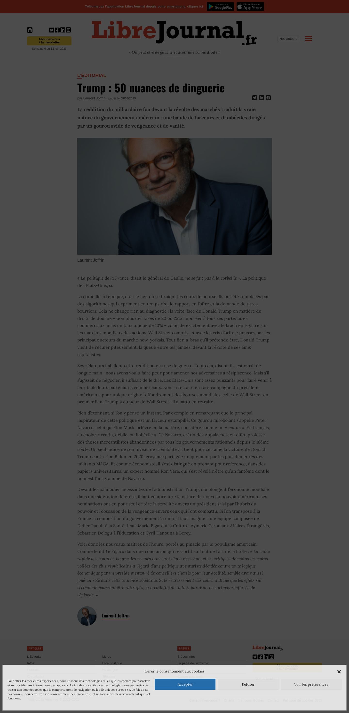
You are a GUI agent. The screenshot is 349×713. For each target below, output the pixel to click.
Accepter (185, 684)
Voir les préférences (311, 684)
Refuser (248, 684)
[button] (339, 671)
